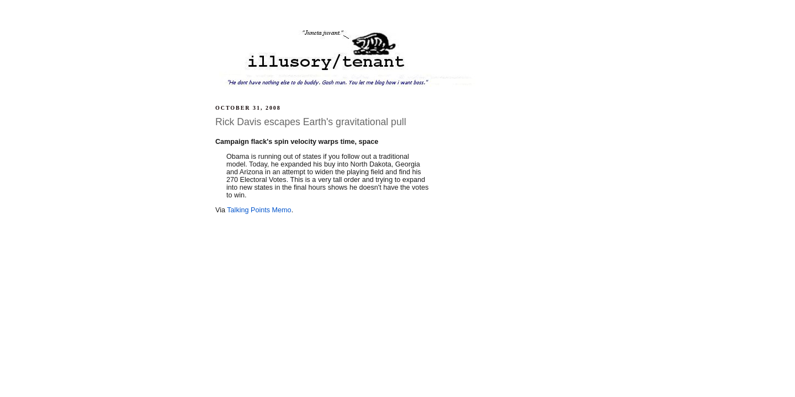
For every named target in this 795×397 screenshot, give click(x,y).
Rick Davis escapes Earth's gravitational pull (310, 121)
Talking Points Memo (259, 210)
